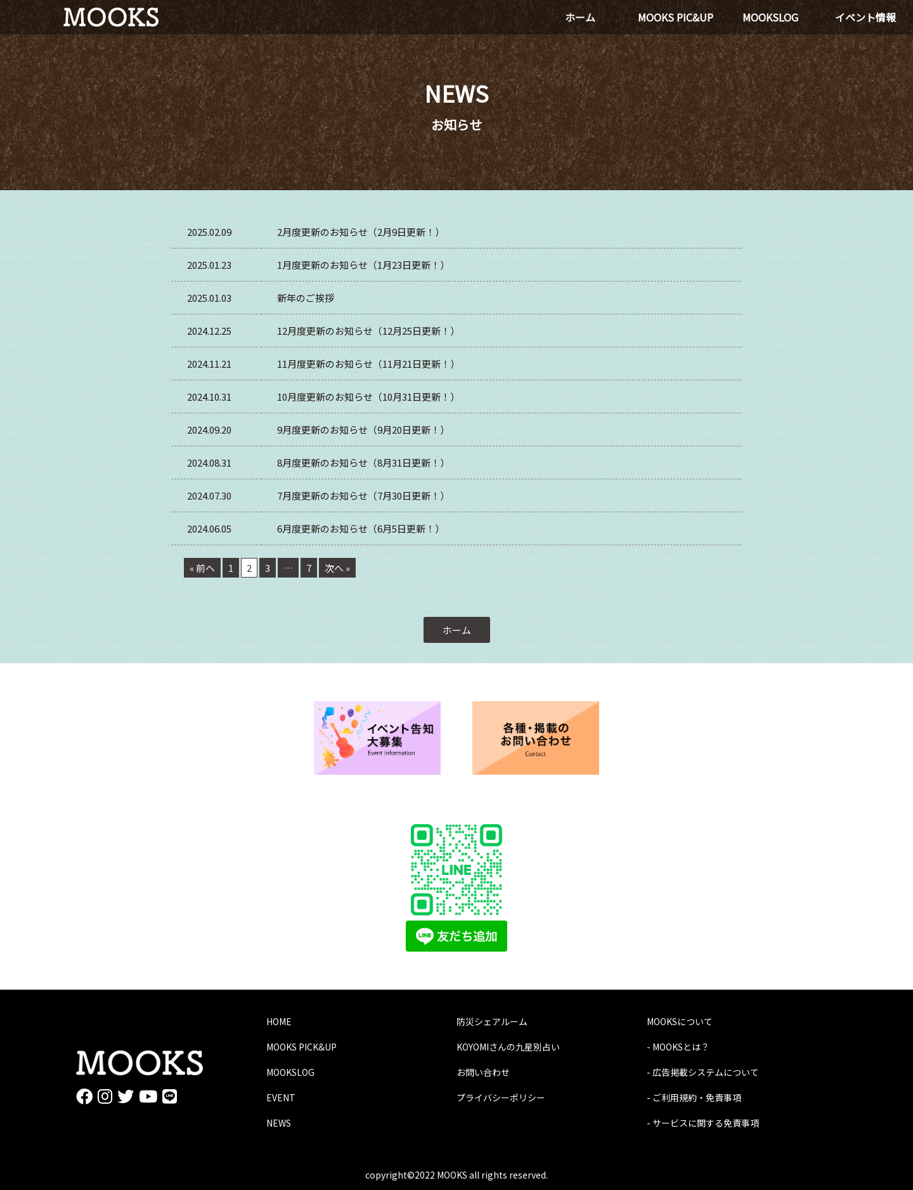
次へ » (337, 567)
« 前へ (202, 567)
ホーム (457, 630)
